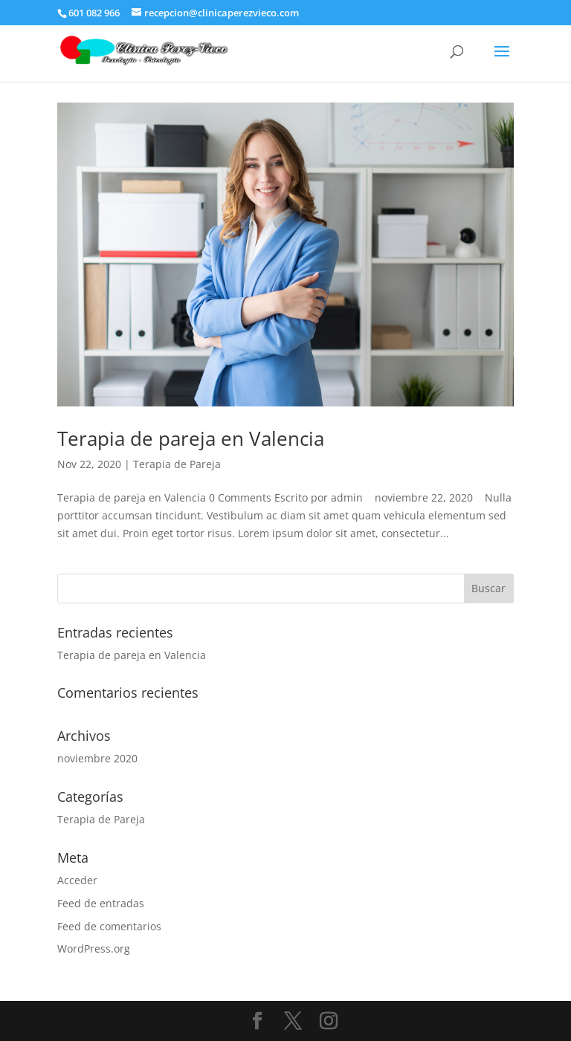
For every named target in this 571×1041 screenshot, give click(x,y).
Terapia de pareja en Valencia (190, 438)
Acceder (77, 880)
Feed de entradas (100, 903)
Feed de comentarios (109, 926)
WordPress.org (93, 948)
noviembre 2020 (97, 758)
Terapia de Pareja (177, 464)
